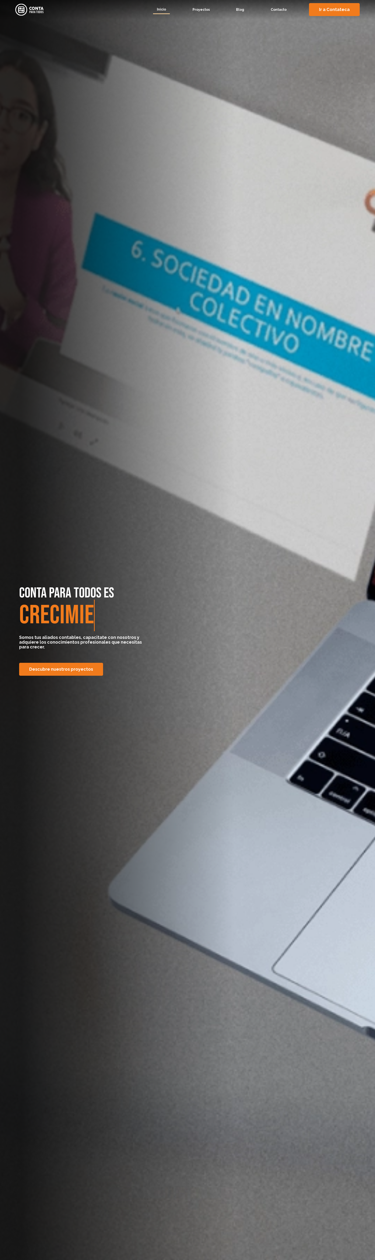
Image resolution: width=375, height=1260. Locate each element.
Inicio (161, 9)
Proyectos (201, 9)
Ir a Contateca (334, 9)
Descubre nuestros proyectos (61, 669)
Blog (240, 9)
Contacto (279, 9)
